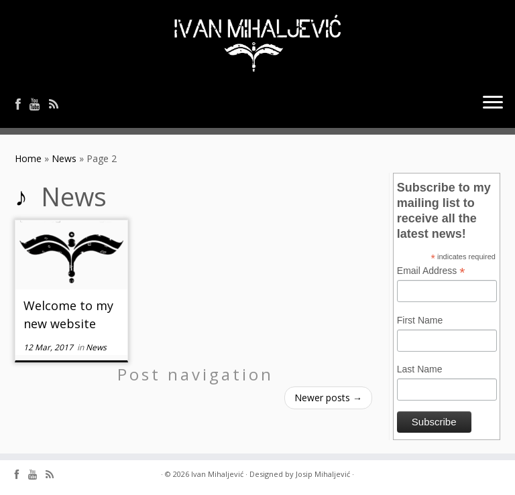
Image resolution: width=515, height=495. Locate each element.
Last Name (420, 369)
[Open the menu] (493, 104)
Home (28, 158)
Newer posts (328, 397)
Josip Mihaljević (323, 474)
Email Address (431, 271)
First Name (420, 320)
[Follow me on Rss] (58, 104)
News (64, 158)
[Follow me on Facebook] (22, 104)
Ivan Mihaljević (217, 474)
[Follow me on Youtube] (39, 104)
